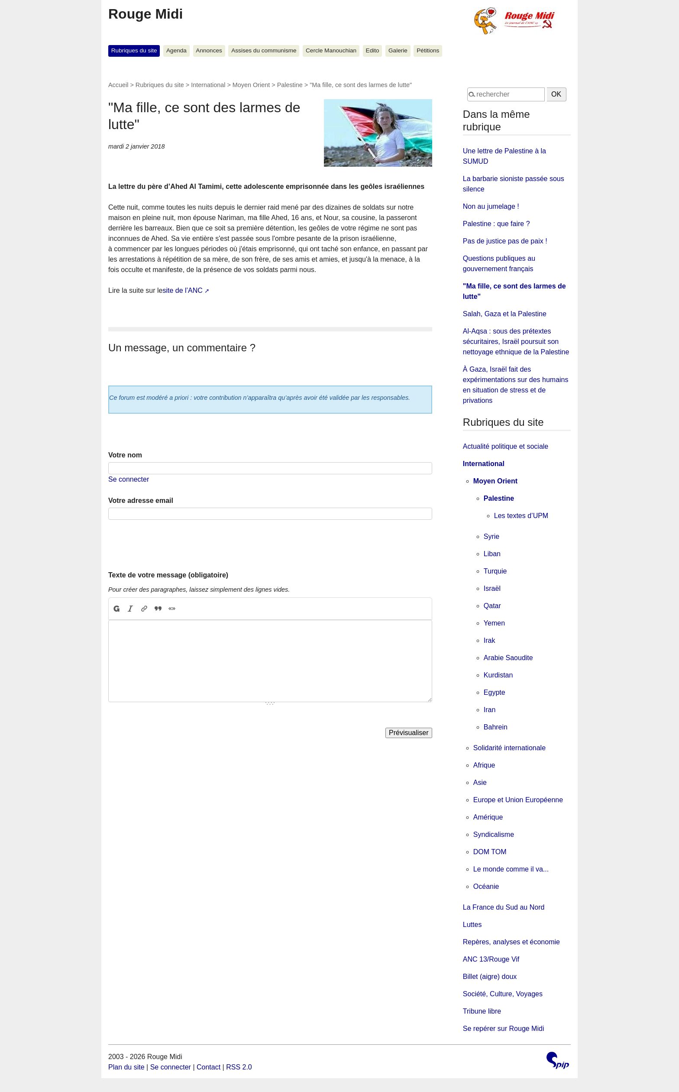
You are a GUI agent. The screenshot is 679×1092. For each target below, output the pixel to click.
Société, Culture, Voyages (503, 994)
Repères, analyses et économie (511, 942)
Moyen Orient (251, 84)
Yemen (494, 623)
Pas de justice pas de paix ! (505, 241)
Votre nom (125, 455)
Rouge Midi (145, 14)
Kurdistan (498, 675)
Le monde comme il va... (511, 869)
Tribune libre (482, 1011)
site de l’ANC (182, 290)
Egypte (494, 692)
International (208, 84)
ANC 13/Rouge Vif (491, 959)
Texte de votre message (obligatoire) (168, 575)
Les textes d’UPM (521, 515)
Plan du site (126, 1067)
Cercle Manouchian (331, 50)
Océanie (486, 886)
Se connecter (128, 479)
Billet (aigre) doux (490, 976)
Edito (372, 50)
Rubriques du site (134, 50)
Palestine (290, 84)
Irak (489, 640)
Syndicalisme (493, 834)
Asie (480, 782)
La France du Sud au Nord (504, 907)
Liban (492, 553)
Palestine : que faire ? (496, 223)
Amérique (488, 817)
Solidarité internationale (509, 748)
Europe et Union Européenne (518, 800)
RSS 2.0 (239, 1067)
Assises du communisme (263, 50)
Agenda (176, 50)
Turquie (495, 571)
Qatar (492, 605)
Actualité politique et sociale (505, 446)
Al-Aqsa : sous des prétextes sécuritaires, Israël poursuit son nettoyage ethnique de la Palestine (516, 341)
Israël (492, 588)
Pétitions (428, 50)
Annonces (209, 50)
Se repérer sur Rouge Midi (503, 1028)
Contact (208, 1067)
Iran (490, 709)
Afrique (484, 765)
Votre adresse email (140, 500)
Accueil (118, 84)
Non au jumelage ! (491, 206)
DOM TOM (490, 851)
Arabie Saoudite (508, 657)
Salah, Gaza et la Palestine (504, 314)
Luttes (472, 924)
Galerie (397, 50)
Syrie (491, 536)
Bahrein (496, 727)
